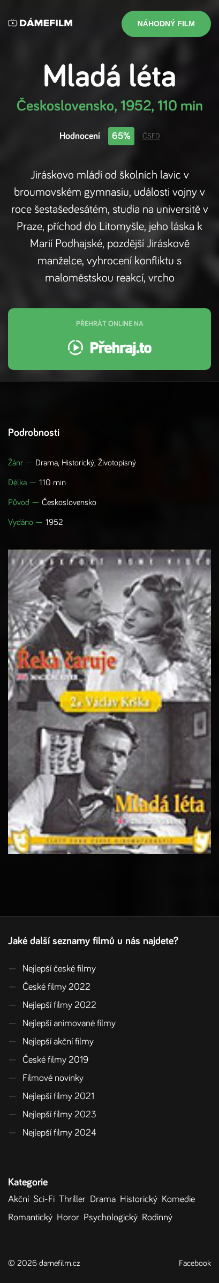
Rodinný (159, 1217)
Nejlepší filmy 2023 (52, 1114)
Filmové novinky (46, 1078)
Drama (105, 1199)
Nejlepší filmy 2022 (52, 1005)
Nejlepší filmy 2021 (51, 1096)
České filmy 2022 (49, 987)
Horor (70, 1217)
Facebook (195, 1263)
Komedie (180, 1199)
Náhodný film (166, 23)
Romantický (32, 1217)
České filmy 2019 (48, 1059)
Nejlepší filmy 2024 (52, 1132)
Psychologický (113, 1217)
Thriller (74, 1199)
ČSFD (151, 136)
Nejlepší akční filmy (51, 1041)
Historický (141, 1199)
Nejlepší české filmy (52, 968)
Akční (20, 1199)
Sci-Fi (46, 1199)
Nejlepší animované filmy (62, 1023)
